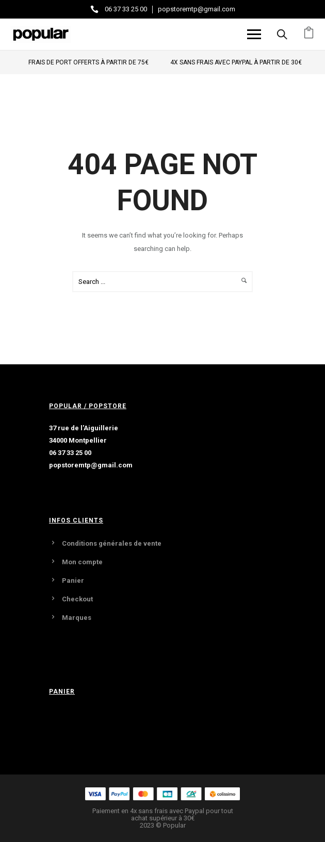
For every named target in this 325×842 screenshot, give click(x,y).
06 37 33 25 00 (126, 9)
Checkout (77, 599)
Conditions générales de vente (111, 543)
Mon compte (82, 562)
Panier (73, 580)
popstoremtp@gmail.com (196, 9)
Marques (76, 617)
